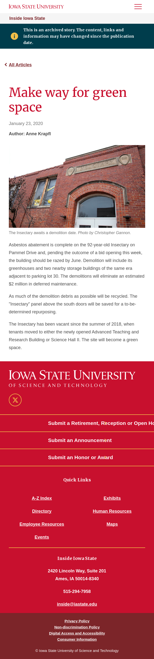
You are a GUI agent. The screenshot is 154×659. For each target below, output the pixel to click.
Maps (112, 524)
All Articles (20, 64)
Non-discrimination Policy (77, 627)
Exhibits (112, 498)
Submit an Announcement (77, 440)
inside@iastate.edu (77, 604)
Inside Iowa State (27, 18)
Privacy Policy (77, 621)
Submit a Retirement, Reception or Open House (77, 423)
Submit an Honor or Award (77, 457)
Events (42, 537)
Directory (41, 511)
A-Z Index (42, 498)
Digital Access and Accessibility (77, 633)
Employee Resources (41, 524)
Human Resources (112, 511)
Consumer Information (77, 639)
